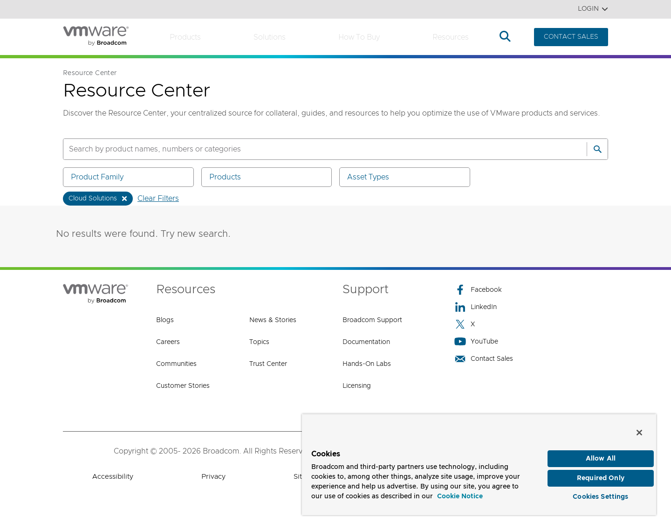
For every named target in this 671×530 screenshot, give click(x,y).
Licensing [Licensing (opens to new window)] (356, 386)
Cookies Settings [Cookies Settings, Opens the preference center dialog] (600, 494)
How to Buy (359, 37)
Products (185, 37)
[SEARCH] (315, 149)
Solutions (269, 37)
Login (593, 9)
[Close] (639, 426)
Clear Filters (158, 198)
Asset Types (406, 177)
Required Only (600, 473)
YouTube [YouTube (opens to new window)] (476, 341)
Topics (259, 342)
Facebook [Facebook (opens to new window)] (478, 290)
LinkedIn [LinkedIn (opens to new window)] (475, 307)
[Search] (597, 149)
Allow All (601, 452)
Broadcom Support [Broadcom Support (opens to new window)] (372, 320)
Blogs (165, 320)
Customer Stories (183, 386)
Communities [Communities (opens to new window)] (176, 364)
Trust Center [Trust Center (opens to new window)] (268, 364)
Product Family (130, 177)
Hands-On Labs (366, 364)
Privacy (213, 476)
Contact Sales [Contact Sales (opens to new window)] (483, 359)
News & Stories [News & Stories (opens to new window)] (272, 320)
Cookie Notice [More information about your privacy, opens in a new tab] (460, 490)
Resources (450, 37)
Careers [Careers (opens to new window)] (168, 342)
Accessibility (112, 476)
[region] (479, 461)
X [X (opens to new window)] (464, 324)
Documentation (366, 342)
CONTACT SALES (571, 37)
